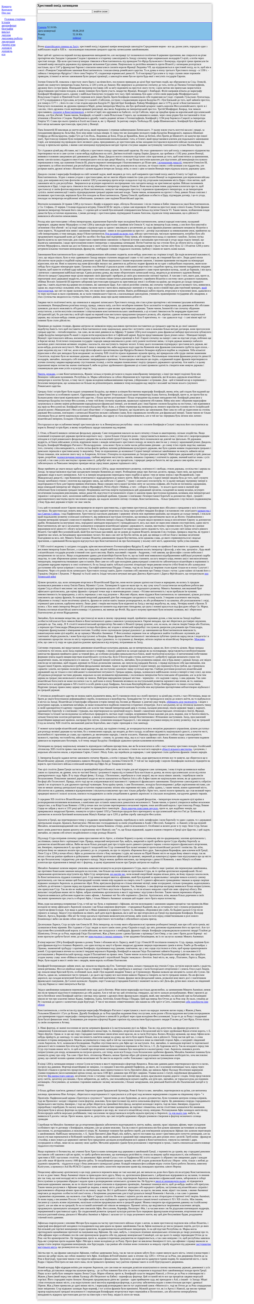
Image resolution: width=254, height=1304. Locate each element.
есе (4, 54)
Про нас (6, 12)
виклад (6, 31)
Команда (6, 6)
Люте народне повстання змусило (139, 808)
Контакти (7, 9)
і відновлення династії (169, 162)
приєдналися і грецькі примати (105, 936)
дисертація (8, 41)
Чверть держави (46, 373)
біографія (7, 28)
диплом (6, 35)
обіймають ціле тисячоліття (182, 701)
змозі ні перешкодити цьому (170, 1181)
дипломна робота (12, 38)
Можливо (199, 639)
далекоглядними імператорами (73, 457)
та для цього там (178, 1113)
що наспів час (117, 874)
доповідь (7, 51)
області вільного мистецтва (177, 749)
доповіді (7, 47)
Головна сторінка (14, 19)
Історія (6, 22)
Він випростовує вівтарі (61, 1075)
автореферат (9, 25)
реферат (77, 38)
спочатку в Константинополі (68, 112)
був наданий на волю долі (119, 233)
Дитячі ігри (9, 44)
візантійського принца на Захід (61, 46)
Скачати (42, 27)
